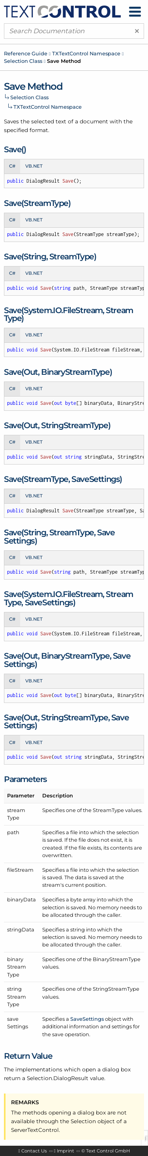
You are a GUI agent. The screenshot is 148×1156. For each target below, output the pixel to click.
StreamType (108, 810)
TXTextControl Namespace (86, 53)
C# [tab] (12, 166)
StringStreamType (116, 989)
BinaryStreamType (117, 959)
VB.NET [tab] (34, 166)
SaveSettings (87, 1019)
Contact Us (34, 1151)
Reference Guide (25, 53)
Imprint (65, 1151)
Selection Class (23, 61)
